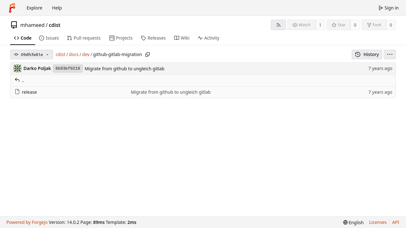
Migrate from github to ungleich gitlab (125, 69)
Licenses (378, 222)
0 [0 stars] (355, 25)
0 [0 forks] (391, 25)
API (395, 222)
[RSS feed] (278, 25)
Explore (34, 8)
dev (85, 54)
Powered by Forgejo (27, 222)
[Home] (12, 8)
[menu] (390, 54)
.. (19, 80)
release (26, 92)
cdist (55, 25)
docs (74, 54)
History (367, 54)
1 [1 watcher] (320, 25)
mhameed (32, 25)
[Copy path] (147, 54)
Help (57, 8)
